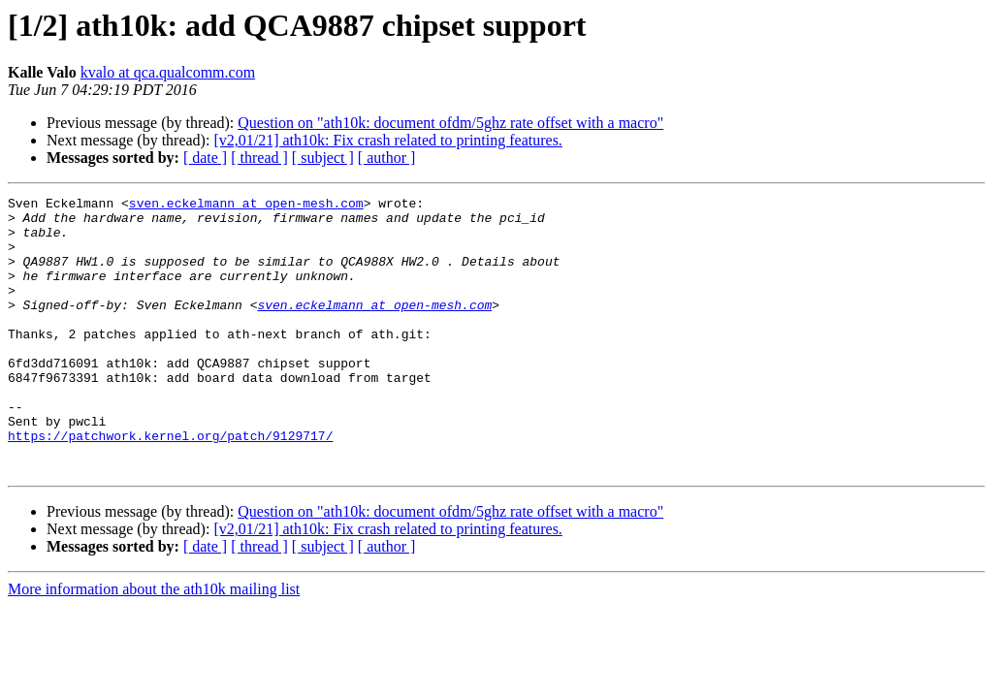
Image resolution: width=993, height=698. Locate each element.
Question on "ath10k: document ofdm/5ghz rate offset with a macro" (450, 122)
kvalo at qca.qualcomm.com (167, 72)
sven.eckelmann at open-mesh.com (246, 205)
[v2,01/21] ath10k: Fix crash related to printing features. (387, 140)
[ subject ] (323, 157)
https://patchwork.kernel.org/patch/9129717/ (170, 484)
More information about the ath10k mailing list (154, 644)
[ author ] (387, 157)
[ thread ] (259, 157)
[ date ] (205, 157)
